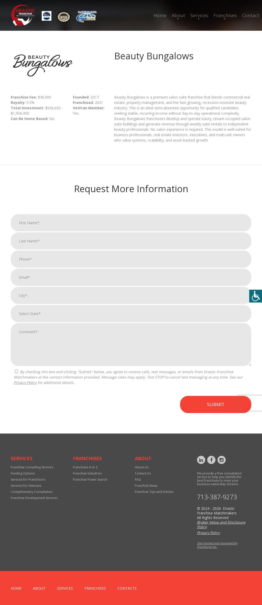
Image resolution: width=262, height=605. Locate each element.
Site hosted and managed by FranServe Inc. (217, 545)
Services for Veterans (26, 485)
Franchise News (146, 485)
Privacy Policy (25, 387)
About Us (141, 467)
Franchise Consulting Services (32, 467)
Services (199, 15)
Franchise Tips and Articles (154, 492)
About (178, 15)
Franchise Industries (87, 473)
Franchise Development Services (34, 498)
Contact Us (143, 473)
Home (160, 15)
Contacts (127, 588)
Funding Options (23, 473)
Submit (216, 409)
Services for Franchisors (28, 479)
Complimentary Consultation (31, 492)
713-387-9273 (217, 497)
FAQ (138, 479)
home (16, 588)
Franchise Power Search (90, 479)
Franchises (225, 15)
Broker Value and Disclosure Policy (221, 524)
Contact (250, 15)
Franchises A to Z (85, 467)
